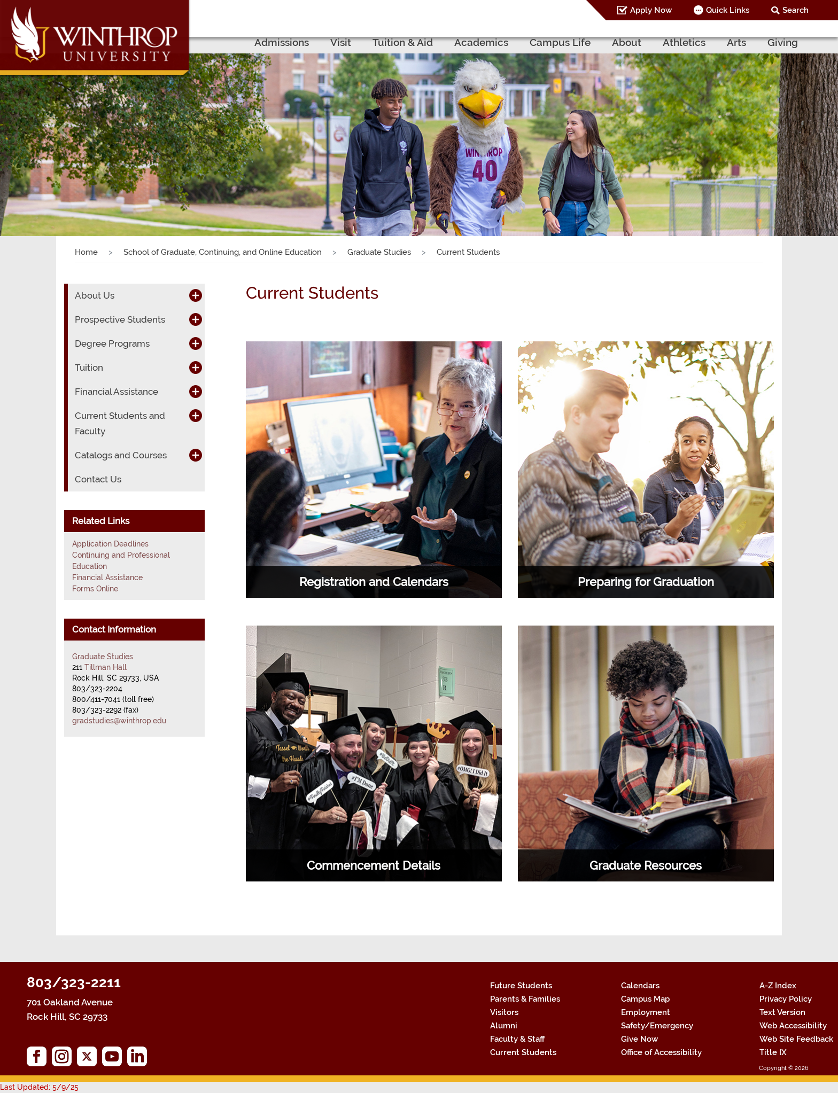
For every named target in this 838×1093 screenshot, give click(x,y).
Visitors (504, 1012)
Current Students (523, 1052)
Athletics (684, 42)
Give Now (639, 1039)
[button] (63, 130)
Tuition (89, 367)
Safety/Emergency (657, 1025)
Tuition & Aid (403, 42)
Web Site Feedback (796, 1039)
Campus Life (560, 42)
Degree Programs (112, 343)
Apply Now (651, 10)
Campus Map (645, 999)
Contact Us (98, 479)
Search (795, 10)
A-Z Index (777, 985)
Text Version (782, 1012)
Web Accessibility (793, 1025)
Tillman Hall (105, 667)
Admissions (281, 42)
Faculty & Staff (517, 1039)
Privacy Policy (785, 999)
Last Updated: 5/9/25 (39, 1087)
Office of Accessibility (661, 1052)
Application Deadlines (110, 544)
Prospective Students (120, 319)
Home (86, 252)
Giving (782, 42)
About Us (94, 295)
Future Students (521, 985)
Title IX (773, 1052)
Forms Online (95, 588)
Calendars (640, 985)
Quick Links (727, 10)
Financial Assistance (116, 391)
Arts (736, 42)
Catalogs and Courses (121, 455)
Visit (340, 42)
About (626, 42)
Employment (645, 1012)
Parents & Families (525, 999)
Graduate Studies (379, 252)
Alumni (503, 1025)
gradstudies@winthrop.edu (119, 720)
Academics (481, 42)
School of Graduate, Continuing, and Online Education (222, 252)
